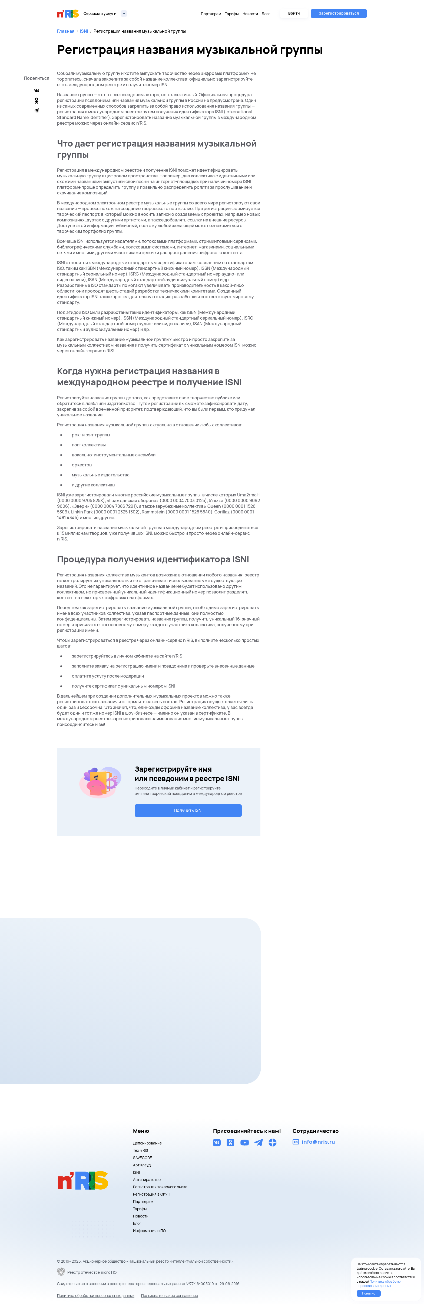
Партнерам (211, 13)
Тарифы (232, 13)
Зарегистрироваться (339, 13)
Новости (250, 13)
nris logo (68, 13)
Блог (266, 13)
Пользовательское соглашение (169, 1295)
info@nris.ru (318, 1141)
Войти (294, 13)
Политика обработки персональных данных (95, 1295)
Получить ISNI (188, 810)
